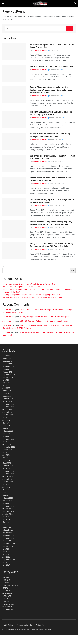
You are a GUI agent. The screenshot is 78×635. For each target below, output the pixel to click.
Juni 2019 (6, 519)
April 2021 (6, 460)
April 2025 (6, 388)
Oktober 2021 (7, 444)
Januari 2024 (7, 401)
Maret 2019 (6, 527)
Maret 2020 (6, 495)
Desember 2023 (8, 404)
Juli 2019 (5, 517)
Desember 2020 (8, 471)
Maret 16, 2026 (53, 96)
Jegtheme (48, 629)
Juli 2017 (5, 562)
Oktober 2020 (7, 476)
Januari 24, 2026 (54, 205)
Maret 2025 (6, 391)
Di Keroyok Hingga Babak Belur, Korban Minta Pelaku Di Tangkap (44, 317)
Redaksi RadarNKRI (39, 50)
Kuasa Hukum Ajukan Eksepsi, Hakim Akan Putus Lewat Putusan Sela (28, 284)
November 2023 (8, 407)
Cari (4, 267)
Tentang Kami (40, 625)
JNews (9, 629)
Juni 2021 (6, 455)
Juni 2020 (6, 487)
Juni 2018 (6, 551)
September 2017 (8, 560)
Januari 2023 (7, 434)
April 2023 (6, 426)
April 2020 (6, 493)
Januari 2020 (7, 501)
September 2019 (8, 511)
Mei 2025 (5, 385)
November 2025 (8, 369)
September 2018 (8, 543)
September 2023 (8, 412)
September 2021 (8, 447)
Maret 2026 (6, 358)
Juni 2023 (6, 420)
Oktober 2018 (7, 541)
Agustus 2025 (7, 377)
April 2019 (6, 525)
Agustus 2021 (7, 450)
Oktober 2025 (7, 372)
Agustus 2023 (7, 415)
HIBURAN (6, 583)
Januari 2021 (7, 468)
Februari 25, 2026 (55, 118)
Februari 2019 (7, 530)
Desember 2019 (8, 503)
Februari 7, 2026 (54, 140)
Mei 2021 (5, 458)
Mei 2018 (5, 554)
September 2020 (8, 479)
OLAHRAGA (7, 593)
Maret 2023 (6, 428)
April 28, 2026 (53, 50)
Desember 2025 (8, 366)
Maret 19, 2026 (53, 70)
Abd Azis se (6, 310)
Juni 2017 (6, 565)
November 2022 (8, 439)
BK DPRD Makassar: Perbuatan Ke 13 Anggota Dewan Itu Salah (43, 321)
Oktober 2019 (7, 509)
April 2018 (6, 557)
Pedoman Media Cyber (25, 625)
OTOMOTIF (6, 596)
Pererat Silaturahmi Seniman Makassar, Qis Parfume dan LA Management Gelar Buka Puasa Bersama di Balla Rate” (51, 90)
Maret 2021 (6, 463)
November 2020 (8, 474)
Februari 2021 (7, 466)
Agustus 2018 (7, 546)
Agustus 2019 (7, 514)
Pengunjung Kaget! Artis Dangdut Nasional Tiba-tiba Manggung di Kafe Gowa (31, 295)
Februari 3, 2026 (54, 161)
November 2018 (8, 538)
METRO (5, 588)
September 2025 (8, 375)
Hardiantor (6, 332)
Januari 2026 (7, 364)
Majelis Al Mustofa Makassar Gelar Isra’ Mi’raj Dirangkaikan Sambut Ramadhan (32, 297)
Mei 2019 (5, 522)
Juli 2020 (5, 485)
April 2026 (6, 356)
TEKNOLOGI (7, 607)
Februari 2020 (7, 498)
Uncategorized (7, 609)
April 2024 (6, 393)
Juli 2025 (5, 380)
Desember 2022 (8, 436)
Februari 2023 (7, 431)
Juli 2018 (5, 549)
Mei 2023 (5, 423)
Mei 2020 (5, 490)
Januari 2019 (7, 533)
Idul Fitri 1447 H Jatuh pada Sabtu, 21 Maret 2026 (51, 66)
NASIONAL (6, 591)
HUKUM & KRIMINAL (10, 585)
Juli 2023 (5, 418)
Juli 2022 (5, 442)
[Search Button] (69, 28)
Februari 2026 (7, 361)
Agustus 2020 (7, 482)
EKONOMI (6, 580)
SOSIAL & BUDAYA (9, 604)
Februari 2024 (7, 399)
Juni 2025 (6, 383)
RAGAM (5, 601)
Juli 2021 (5, 452)
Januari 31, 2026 (54, 184)
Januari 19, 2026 (54, 249)
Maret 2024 (6, 396)
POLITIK (5, 599)
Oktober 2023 (7, 409)
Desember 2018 (8, 535)
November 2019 (8, 506)
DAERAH (5, 577)
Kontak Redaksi (7, 625)
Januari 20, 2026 (54, 227)
